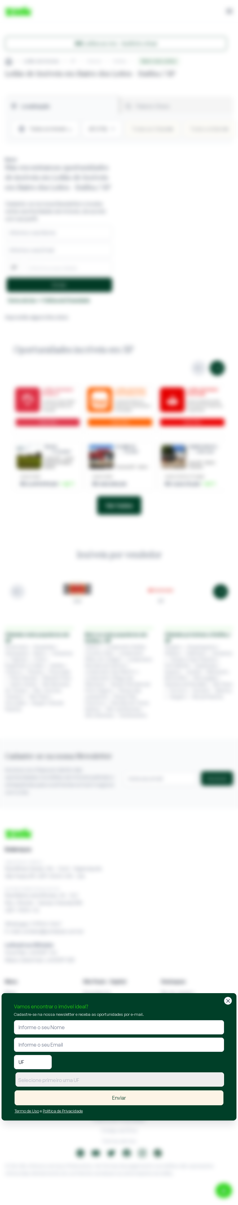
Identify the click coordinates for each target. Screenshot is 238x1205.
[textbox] (120, 1080)
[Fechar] (228, 1001)
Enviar (119, 1098)
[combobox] (119, 1079)
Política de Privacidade (63, 1110)
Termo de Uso (27, 1110)
